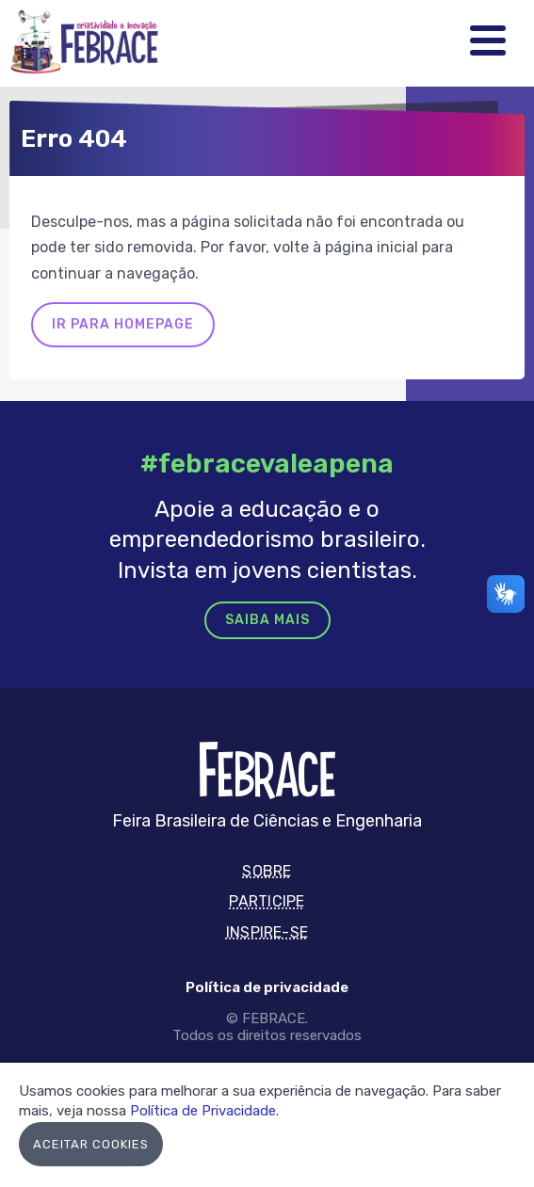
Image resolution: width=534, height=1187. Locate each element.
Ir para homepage (123, 324)
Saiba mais (267, 620)
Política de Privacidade (203, 1110)
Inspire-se (267, 932)
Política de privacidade (267, 987)
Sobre (266, 871)
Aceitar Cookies (91, 1144)
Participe (266, 901)
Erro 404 (74, 138)
